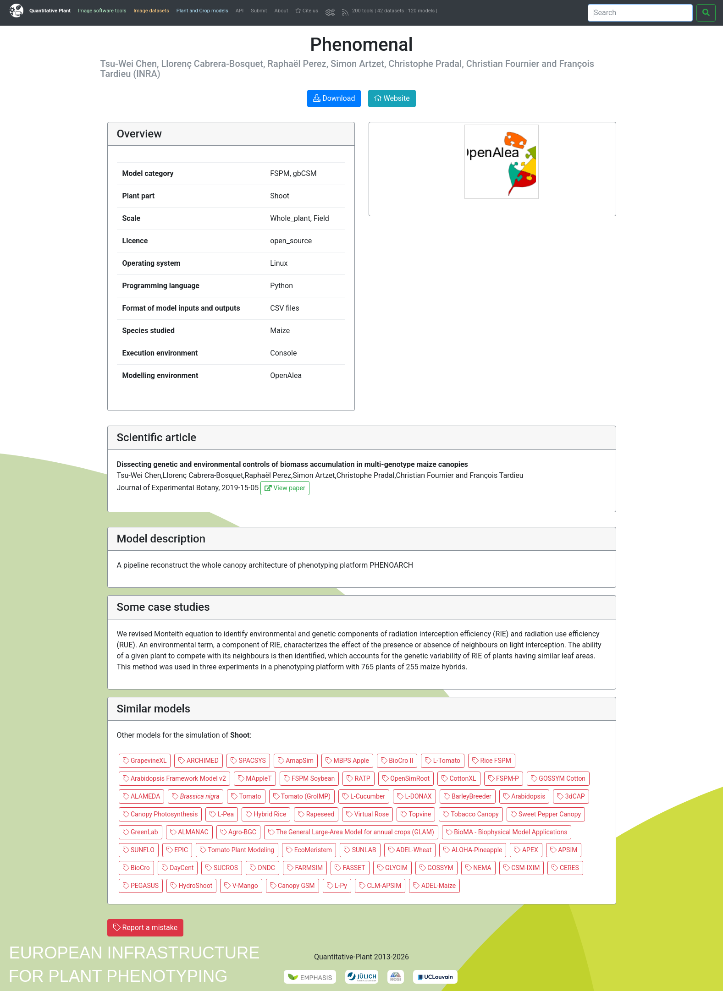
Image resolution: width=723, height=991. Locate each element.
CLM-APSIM (380, 885)
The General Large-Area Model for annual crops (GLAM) (351, 832)
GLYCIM (392, 867)
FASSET (350, 867)
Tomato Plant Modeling (237, 850)
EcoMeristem (309, 850)
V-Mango (241, 885)
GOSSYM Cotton (558, 778)
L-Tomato (442, 760)
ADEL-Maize (434, 885)
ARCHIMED (198, 760)
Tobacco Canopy (470, 814)
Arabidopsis (524, 796)
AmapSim (296, 760)
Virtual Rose (367, 814)
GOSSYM (436, 867)
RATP (358, 778)
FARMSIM (305, 867)
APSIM (564, 850)
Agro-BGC (238, 832)
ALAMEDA (141, 796)
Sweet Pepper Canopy (546, 814)
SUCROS (221, 867)
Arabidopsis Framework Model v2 (174, 778)
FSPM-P (503, 778)
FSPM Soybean (309, 778)
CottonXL (459, 778)
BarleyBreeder (467, 796)
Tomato (246, 796)
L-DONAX (414, 796)
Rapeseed (316, 814)
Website (391, 98)
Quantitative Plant (50, 11)
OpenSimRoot (406, 778)
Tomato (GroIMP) (302, 796)
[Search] (640, 13)
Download (334, 98)
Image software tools (102, 11)
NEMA (478, 867)
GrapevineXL (145, 760)
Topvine (416, 814)
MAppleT (255, 778)
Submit (259, 11)
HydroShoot (191, 885)
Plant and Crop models (202, 11)
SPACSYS (248, 760)
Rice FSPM (491, 760)
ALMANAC (189, 832)
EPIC (177, 850)
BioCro (136, 867)
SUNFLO (139, 850)
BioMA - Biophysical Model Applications (507, 832)
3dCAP (571, 796)
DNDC (262, 867)
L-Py (337, 885)
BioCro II (397, 760)
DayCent (178, 867)
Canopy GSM (292, 885)
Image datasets (151, 11)
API (239, 11)
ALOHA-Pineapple (472, 850)
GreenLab (140, 832)
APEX (526, 850)
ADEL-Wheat (410, 850)
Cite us (306, 11)
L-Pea (222, 814)
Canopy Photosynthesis (160, 814)
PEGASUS (141, 885)
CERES (565, 867)
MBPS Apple (347, 760)
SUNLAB (360, 850)
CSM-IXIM (521, 867)
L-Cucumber (363, 796)
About (281, 11)
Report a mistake (145, 927)
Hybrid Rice (266, 814)
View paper (285, 488)
